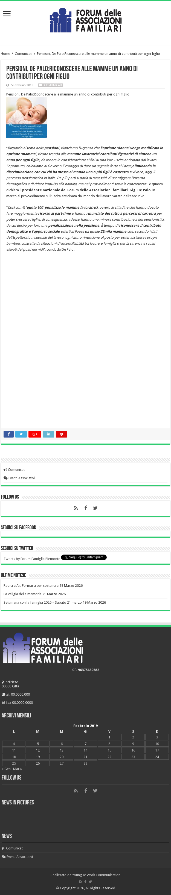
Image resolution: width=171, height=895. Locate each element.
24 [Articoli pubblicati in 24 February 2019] (157, 757)
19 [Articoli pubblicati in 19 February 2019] (38, 757)
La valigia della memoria (23, 594)
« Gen (6, 769)
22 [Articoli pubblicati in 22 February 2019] (109, 757)
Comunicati (23, 54)
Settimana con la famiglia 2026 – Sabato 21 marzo (43, 602)
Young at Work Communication (96, 875)
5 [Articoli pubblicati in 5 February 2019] (38, 744)
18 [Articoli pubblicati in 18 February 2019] (14, 757)
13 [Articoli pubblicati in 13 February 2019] (61, 750)
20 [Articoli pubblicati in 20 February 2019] (61, 757)
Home (5, 54)
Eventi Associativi (19, 478)
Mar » (17, 769)
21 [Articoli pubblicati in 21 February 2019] (85, 757)
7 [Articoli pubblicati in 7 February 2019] (85, 744)
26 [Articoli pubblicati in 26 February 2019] (38, 763)
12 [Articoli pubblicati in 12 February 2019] (38, 750)
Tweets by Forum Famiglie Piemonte (32, 559)
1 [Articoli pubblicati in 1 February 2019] (109, 737)
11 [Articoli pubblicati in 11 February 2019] (14, 750)
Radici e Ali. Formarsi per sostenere (31, 585)
